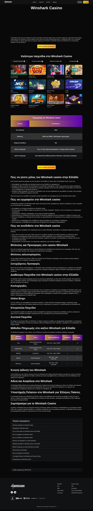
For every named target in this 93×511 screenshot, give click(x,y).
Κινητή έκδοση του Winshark (20, 451)
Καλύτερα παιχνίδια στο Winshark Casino (23, 425)
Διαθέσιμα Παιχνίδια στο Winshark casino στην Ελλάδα (27, 444)
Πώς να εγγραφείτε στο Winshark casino (23, 435)
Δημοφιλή (59, 485)
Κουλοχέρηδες (73, 61)
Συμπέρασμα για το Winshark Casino (22, 460)
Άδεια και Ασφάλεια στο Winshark (21, 454)
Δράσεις (34, 2)
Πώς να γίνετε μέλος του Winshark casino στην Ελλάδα (27, 431)
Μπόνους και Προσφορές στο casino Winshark (25, 441)
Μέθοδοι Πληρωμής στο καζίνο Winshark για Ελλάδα (26, 447)
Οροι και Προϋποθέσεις (76, 491)
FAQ (72, 487)
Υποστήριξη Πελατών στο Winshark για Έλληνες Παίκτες (27, 457)
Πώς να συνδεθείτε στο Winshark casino (23, 438)
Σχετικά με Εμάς (75, 485)
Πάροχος (55, 2)
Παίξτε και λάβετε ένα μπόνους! (46, 46)
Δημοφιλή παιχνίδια (19, 61)
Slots (58, 489)
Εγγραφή (86, 2)
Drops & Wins (60, 491)
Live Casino (60, 494)
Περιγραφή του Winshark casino (21, 428)
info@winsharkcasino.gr (76, 494)
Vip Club (48, 2)
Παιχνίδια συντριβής (56, 61)
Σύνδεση (80, 2)
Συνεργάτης (74, 489)
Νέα (58, 487)
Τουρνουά (41, 2)
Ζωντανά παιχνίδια (37, 61)
